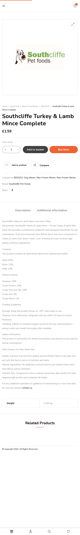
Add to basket (35, 149)
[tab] (23, 210)
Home (4, 106)
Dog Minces (29, 177)
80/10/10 (45, 106)
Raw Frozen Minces (30, 106)
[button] (75, 5)
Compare (44, 165)
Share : (5, 190)
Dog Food (14, 106)
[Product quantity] (11, 149)
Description (23, 210)
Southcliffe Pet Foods (19, 184)
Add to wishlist (19, 165)
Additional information (52, 210)
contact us (27, 387)
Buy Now (63, 149)
